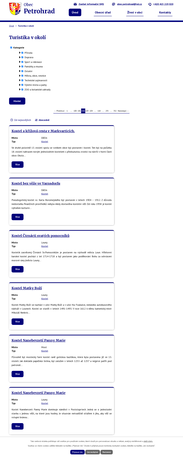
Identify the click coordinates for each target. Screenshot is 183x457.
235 (107, 112)
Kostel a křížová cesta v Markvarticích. (31, 134)
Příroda (28, 52)
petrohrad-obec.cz (64, 427)
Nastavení (109, 452)
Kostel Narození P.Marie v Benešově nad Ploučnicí (145, 263)
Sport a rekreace (33, 62)
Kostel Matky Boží (27, 196)
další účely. (148, 441)
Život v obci (134, 12)
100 (75, 112)
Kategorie (18, 47)
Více (17, 177)
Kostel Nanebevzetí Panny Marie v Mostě (89, 263)
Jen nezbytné (92, 452)
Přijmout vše (74, 452)
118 (99, 112)
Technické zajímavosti (35, 80)
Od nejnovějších (22, 121)
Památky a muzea (33, 66)
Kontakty (165, 12)
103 (87, 112)
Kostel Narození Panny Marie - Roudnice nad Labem (35, 330)
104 (91, 112)
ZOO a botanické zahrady (37, 89)
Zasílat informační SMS (89, 4)
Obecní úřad (103, 12)
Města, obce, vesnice (35, 75)
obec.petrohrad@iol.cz (127, 4)
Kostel (44, 146)
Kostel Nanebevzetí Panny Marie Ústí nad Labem (33, 263)
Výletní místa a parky (35, 84)
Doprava (28, 57)
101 (79, 112)
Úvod (75, 12)
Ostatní (28, 71)
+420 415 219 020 (160, 4)
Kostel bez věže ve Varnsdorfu (82, 134)
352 (115, 112)
